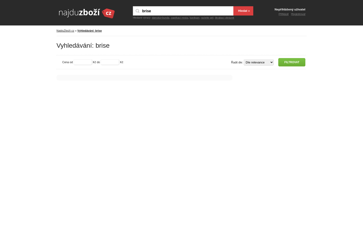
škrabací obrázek (224, 17)
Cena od (67, 62)
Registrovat (298, 14)
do (98, 62)
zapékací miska (179, 17)
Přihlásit (284, 14)
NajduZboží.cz (65, 30)
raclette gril (207, 17)
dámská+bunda (160, 17)
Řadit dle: (237, 62)
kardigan (194, 17)
